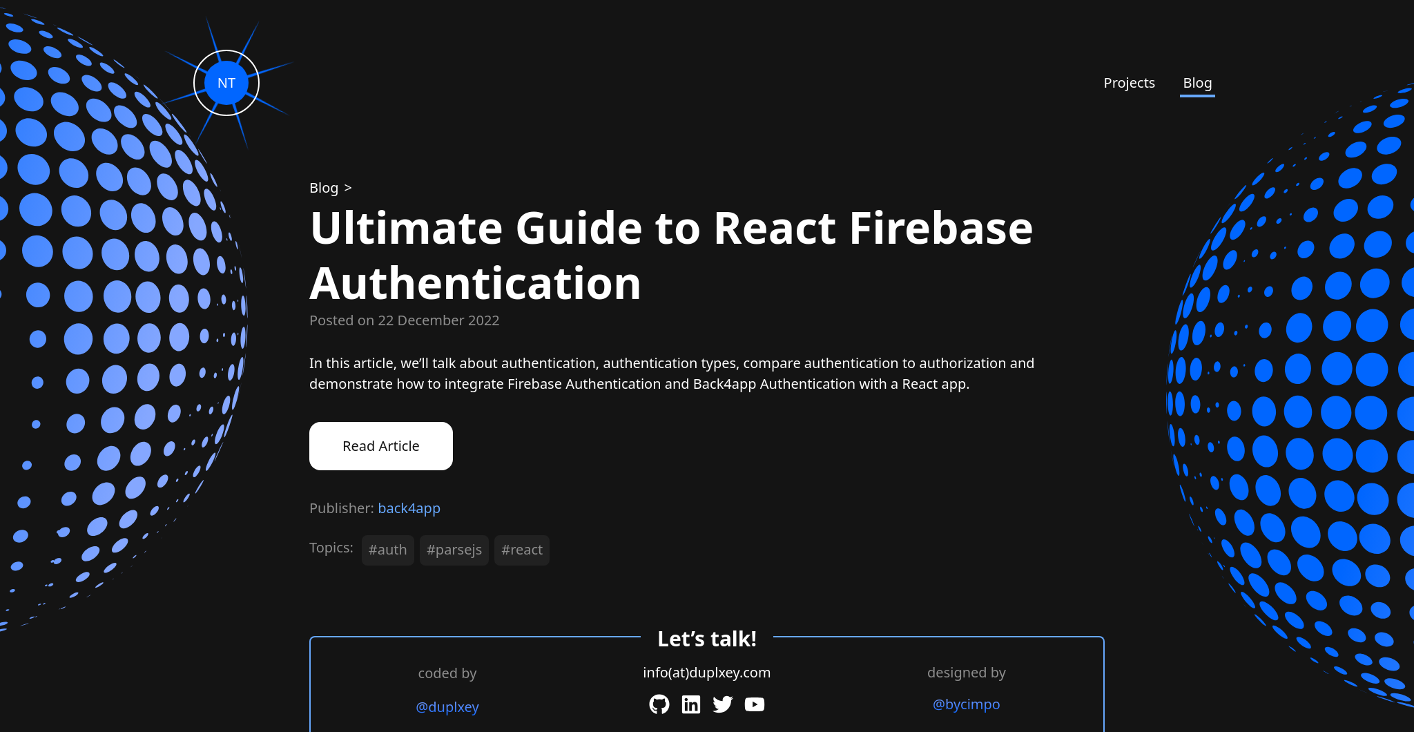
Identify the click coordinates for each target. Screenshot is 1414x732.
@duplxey (447, 706)
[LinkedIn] (691, 704)
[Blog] (325, 187)
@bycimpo (966, 704)
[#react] (524, 553)
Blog (1197, 82)
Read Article (381, 445)
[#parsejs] (457, 553)
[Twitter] (723, 704)
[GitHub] (659, 704)
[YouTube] (754, 704)
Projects (1130, 82)
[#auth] (391, 553)
